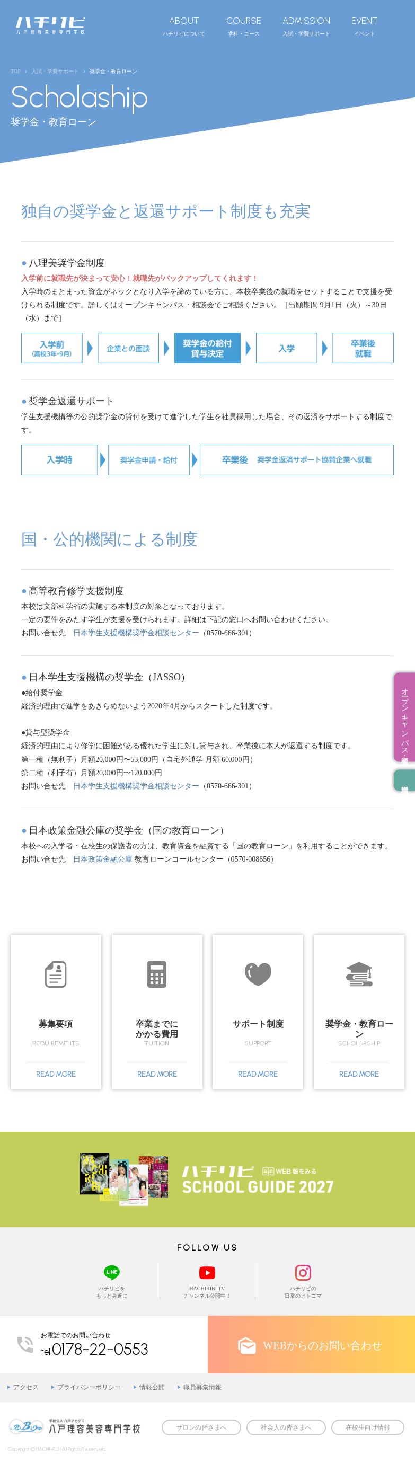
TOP (16, 71)
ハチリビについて (184, 26)
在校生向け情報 (368, 1427)
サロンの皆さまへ (201, 1427)
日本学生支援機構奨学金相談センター (136, 633)
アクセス (26, 1387)
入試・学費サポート (306, 26)
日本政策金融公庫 (103, 859)
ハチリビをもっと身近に (112, 1281)
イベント (364, 26)
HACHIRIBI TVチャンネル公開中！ (207, 1281)
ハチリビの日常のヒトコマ (303, 1281)
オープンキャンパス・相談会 (405, 717)
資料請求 (404, 780)
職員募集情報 (202, 1387)
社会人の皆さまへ (286, 1427)
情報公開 (152, 1387)
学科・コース (243, 26)
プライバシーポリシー (89, 1387)
